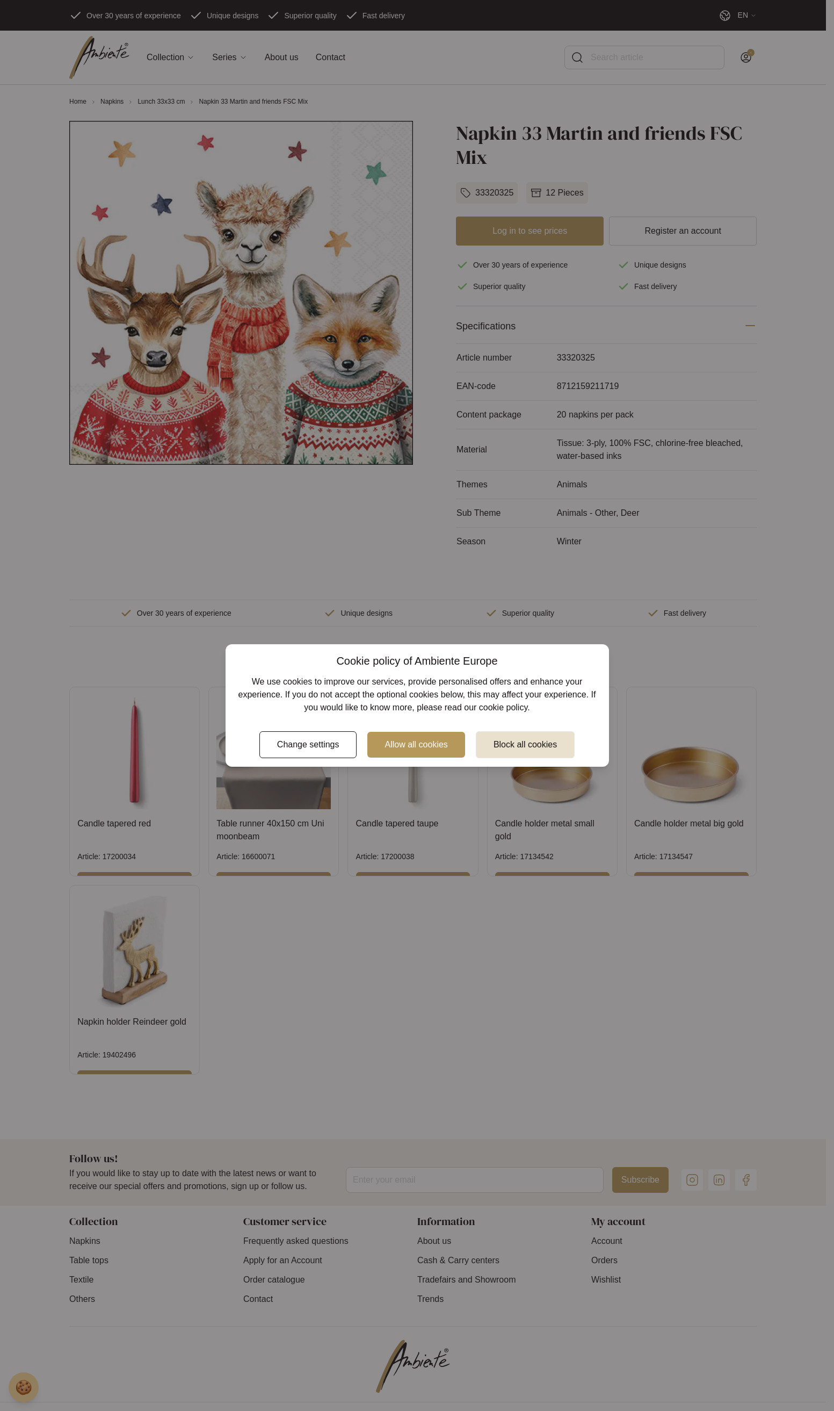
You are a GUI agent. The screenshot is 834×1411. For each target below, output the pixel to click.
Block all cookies (525, 744)
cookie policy (503, 707)
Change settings (308, 744)
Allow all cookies (416, 744)
